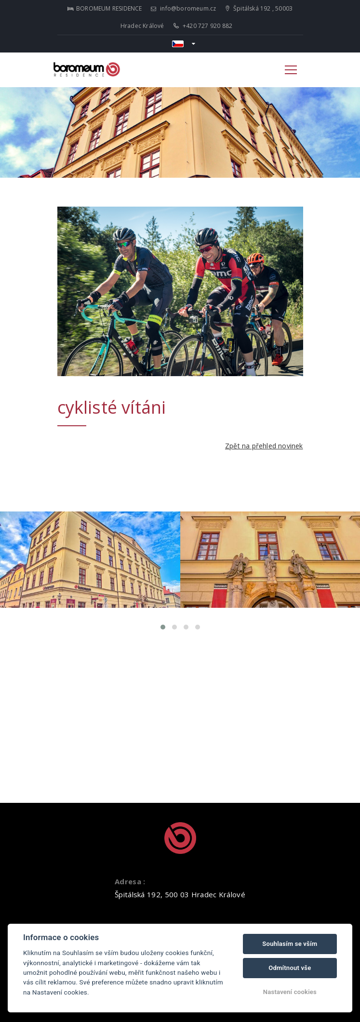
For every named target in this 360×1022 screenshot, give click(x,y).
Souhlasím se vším (289, 943)
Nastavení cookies (290, 992)
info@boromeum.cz (183, 8)
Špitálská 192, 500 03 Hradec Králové (180, 894)
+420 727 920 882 (203, 26)
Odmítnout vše (289, 967)
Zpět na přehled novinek (264, 445)
